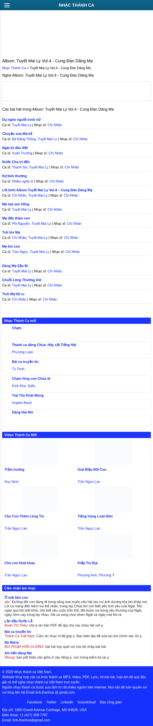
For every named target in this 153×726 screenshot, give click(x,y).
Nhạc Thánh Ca (76, 5)
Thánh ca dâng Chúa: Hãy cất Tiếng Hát (44, 345)
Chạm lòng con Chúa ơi (31, 378)
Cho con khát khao (19, 563)
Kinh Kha (19, 386)
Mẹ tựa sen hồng (15, 204)
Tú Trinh (18, 369)
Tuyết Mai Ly (21, 125)
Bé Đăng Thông (24, 139)
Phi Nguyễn (21, 223)
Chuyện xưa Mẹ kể (17, 134)
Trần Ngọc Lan (89, 482)
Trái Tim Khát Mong (28, 395)
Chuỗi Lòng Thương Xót (21, 280)
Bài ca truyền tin (25, 362)
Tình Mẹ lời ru (13, 294)
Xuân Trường (22, 153)
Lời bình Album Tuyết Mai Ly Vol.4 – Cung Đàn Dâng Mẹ (47, 190)
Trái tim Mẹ (11, 232)
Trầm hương (14, 469)
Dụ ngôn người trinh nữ (21, 119)
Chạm (17, 328)
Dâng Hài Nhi (22, 412)
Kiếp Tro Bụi (88, 563)
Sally (31, 386)
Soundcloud (87, 702)
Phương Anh (87, 575)
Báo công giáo (111, 702)
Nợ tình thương (14, 176)
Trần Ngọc (20, 252)
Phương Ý (106, 575)
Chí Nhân (55, 125)
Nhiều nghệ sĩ (22, 181)
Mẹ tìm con (11, 246)
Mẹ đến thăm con (16, 218)
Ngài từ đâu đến (15, 148)
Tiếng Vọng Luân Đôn (95, 516)
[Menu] (7, 5)
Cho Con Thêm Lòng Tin (24, 516)
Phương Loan (22, 352)
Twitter (51, 702)
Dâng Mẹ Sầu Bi (15, 266)
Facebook (34, 702)
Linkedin (67, 702)
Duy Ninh (11, 482)
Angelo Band (22, 403)
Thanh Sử (19, 167)
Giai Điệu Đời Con (92, 469)
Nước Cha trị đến (16, 162)
